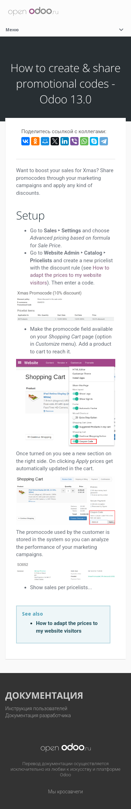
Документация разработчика (38, 715)
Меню (65, 29)
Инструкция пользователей (36, 708)
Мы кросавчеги (65, 791)
